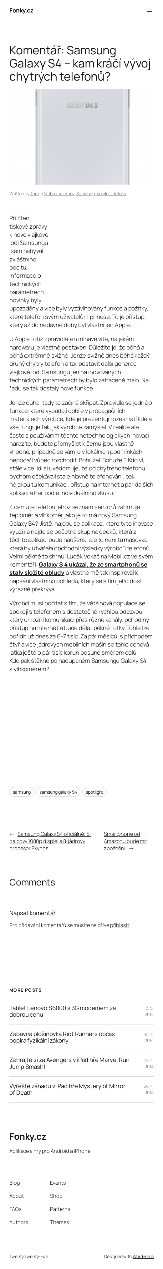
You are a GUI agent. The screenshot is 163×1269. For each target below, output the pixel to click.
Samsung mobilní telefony (101, 193)
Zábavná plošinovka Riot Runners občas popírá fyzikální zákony (62, 1037)
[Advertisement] (101, 251)
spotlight (94, 792)
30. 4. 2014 (149, 1037)
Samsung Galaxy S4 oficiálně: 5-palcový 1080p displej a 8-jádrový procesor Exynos (50, 841)
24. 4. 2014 (149, 1089)
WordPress (143, 1256)
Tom (34, 193)
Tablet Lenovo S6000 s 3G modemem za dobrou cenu (62, 1011)
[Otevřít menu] (150, 10)
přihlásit (119, 925)
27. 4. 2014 (149, 1063)
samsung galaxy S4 (58, 792)
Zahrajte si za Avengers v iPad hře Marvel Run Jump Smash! (69, 1063)
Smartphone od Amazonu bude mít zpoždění (125, 841)
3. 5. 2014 (149, 1011)
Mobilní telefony (59, 193)
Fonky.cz (21, 10)
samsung (22, 792)
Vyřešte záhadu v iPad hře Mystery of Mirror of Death (67, 1089)
